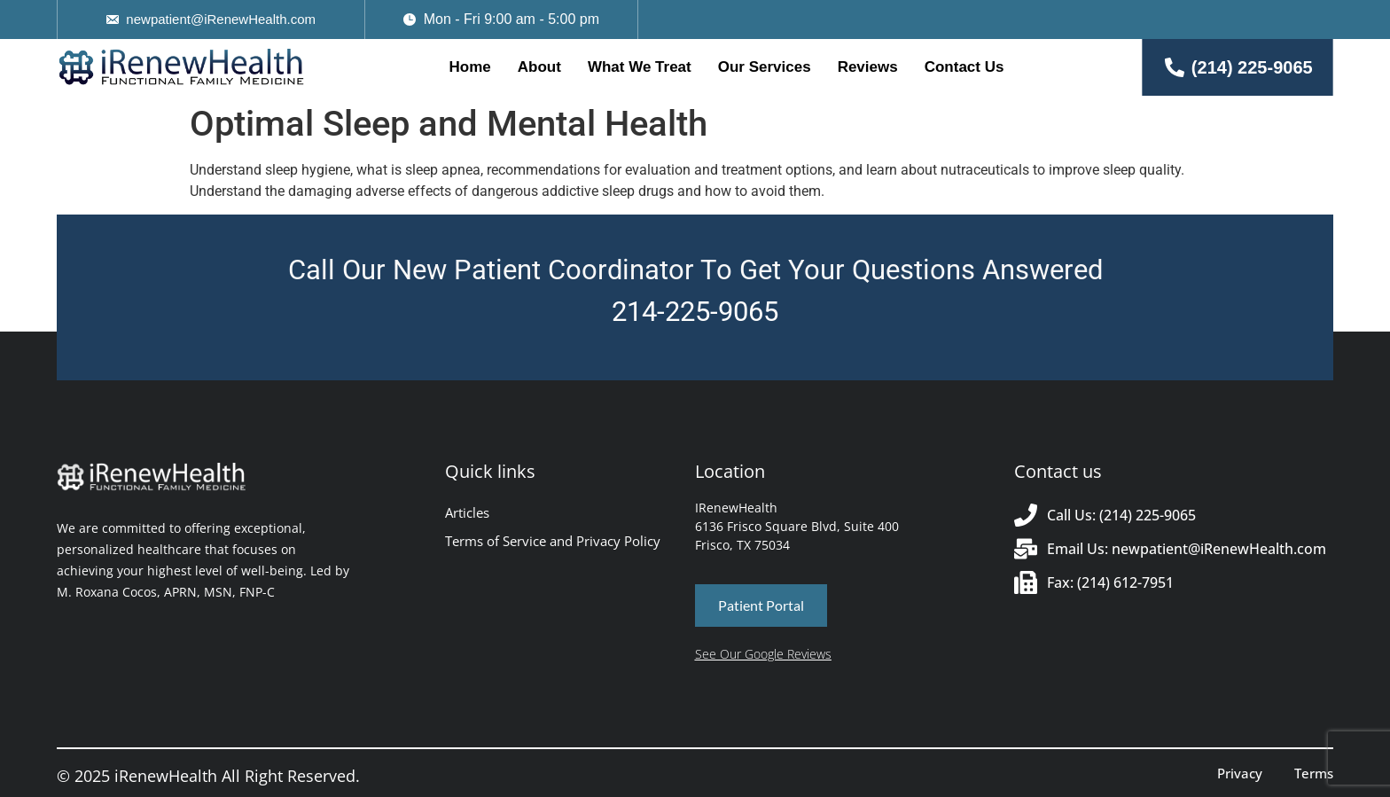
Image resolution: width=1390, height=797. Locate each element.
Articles (467, 512)
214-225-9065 (695, 311)
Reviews (868, 67)
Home (470, 67)
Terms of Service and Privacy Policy (552, 541)
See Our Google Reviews (763, 653)
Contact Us (964, 67)
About (539, 67)
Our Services (764, 67)
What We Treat (639, 67)
